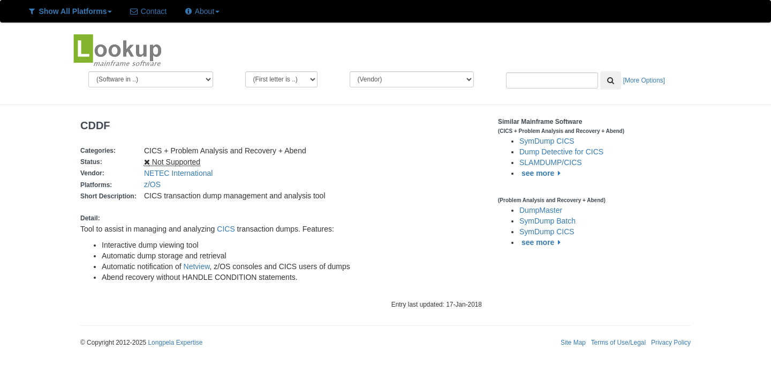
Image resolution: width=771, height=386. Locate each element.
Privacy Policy (671, 342)
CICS (226, 229)
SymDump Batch (547, 221)
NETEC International (178, 173)
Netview (197, 266)
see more (542, 173)
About (202, 11)
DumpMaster (540, 210)
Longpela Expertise (175, 342)
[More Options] (644, 80)
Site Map (573, 342)
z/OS (154, 184)
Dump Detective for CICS (561, 151)
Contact (148, 11)
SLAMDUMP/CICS (550, 162)
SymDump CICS (547, 141)
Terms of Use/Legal (618, 342)
